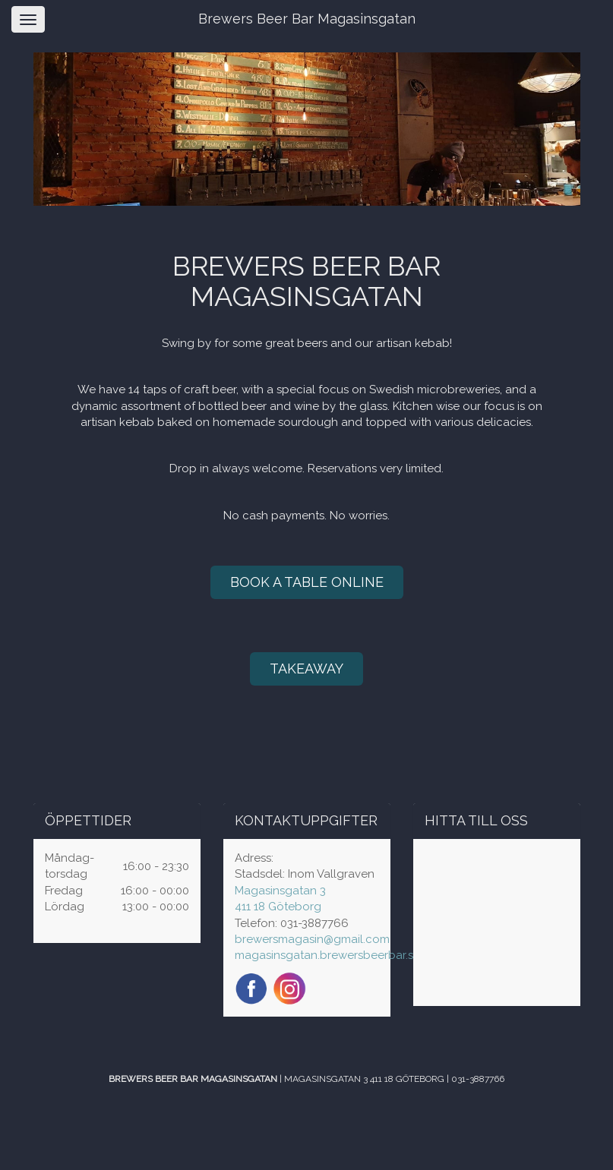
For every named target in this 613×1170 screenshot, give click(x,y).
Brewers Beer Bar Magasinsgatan (307, 19)
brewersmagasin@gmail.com (312, 939)
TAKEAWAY (306, 668)
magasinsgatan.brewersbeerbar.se (327, 955)
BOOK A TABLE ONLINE (307, 582)
